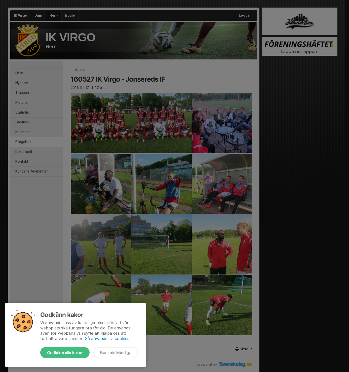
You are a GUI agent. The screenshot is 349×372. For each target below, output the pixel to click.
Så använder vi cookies (107, 338)
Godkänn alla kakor (65, 352)
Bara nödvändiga (115, 352)
